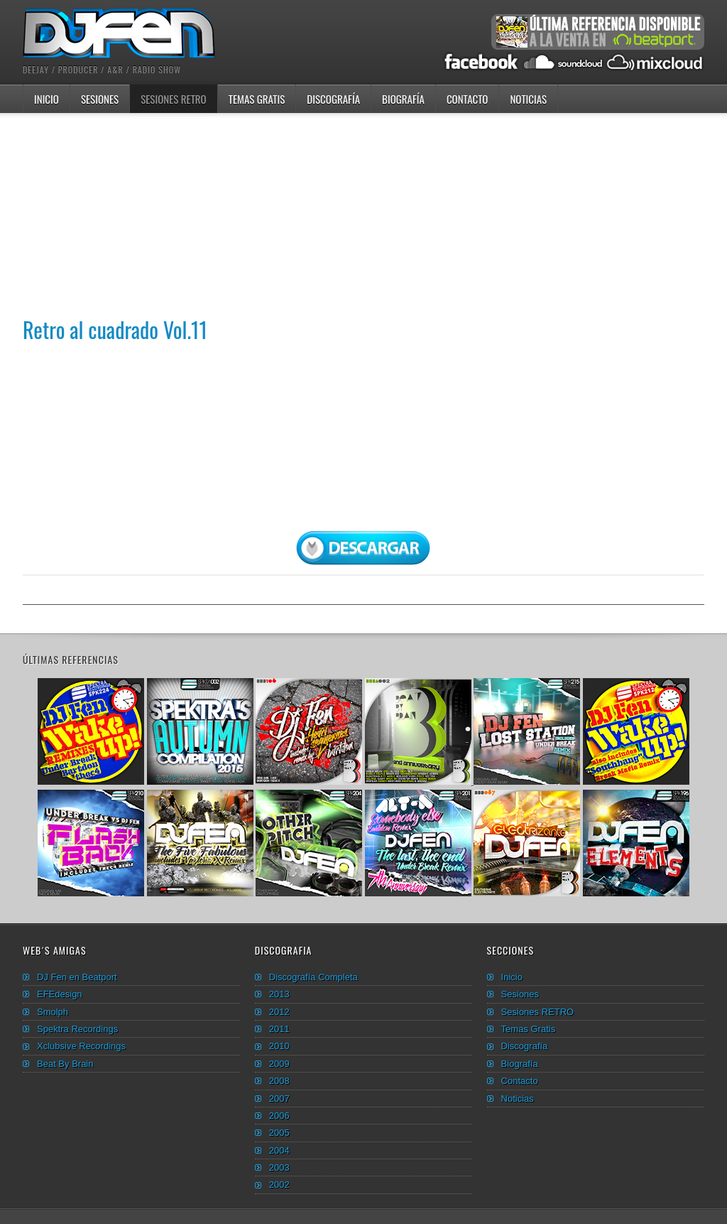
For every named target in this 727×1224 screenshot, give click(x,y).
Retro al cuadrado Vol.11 (115, 329)
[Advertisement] (363, 212)
